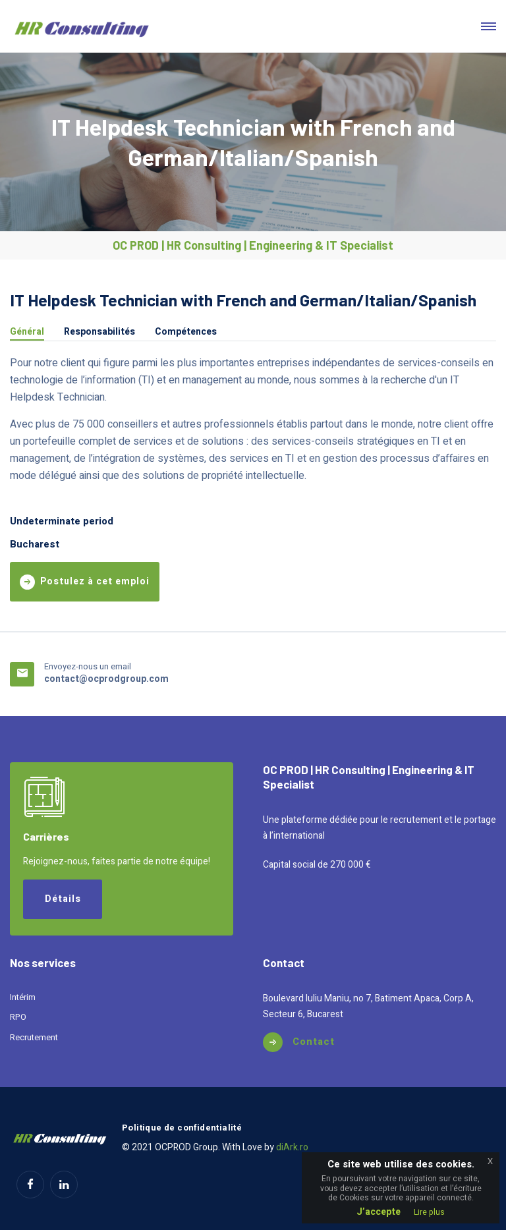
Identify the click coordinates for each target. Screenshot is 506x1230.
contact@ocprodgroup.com (106, 679)
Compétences (186, 333)
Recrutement (34, 1037)
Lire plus (429, 1212)
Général (27, 333)
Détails (63, 899)
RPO (18, 1017)
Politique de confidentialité (182, 1127)
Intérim (23, 997)
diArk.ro (292, 1147)
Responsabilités (99, 333)
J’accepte (378, 1212)
